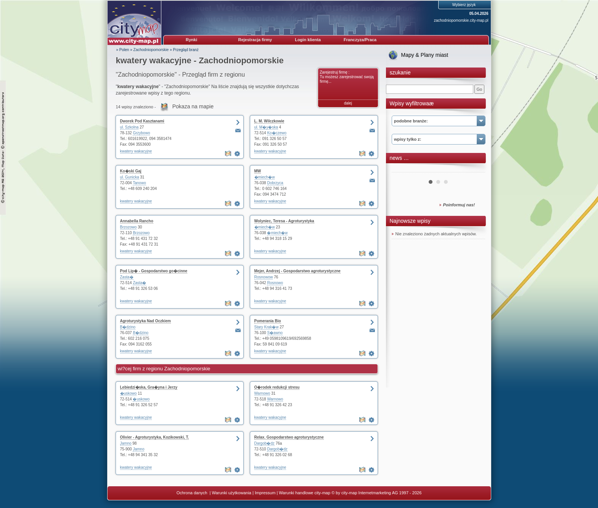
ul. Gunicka (129, 177)
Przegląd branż (186, 50)
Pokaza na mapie (193, 106)
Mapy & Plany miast (424, 55)
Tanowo (139, 183)
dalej (348, 103)
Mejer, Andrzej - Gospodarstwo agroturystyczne (297, 271)
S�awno (275, 333)
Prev (401, 169)
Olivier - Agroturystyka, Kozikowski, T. (154, 437)
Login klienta (308, 39)
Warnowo (262, 393)
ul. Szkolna (129, 127)
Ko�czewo (276, 133)
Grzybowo (141, 133)
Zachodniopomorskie (151, 50)
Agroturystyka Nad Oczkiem (145, 321)
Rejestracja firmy (255, 39)
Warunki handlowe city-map (304, 492)
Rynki (191, 39)
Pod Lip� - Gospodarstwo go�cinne (154, 271)
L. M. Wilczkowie (269, 121)
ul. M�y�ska (266, 127)
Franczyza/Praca (360, 39)
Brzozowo (128, 227)
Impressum (265, 492)
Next (475, 169)
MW (257, 171)
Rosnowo (275, 283)
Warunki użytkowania (231, 492)
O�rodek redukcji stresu (277, 387)
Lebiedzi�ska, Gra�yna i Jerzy (149, 387)
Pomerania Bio (267, 321)
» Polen (122, 50)
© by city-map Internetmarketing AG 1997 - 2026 (376, 492)
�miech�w (264, 177)
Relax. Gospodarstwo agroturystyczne (289, 437)
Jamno (126, 443)
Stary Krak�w (266, 327)
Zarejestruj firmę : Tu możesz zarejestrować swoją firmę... (347, 77)
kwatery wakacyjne (136, 151)
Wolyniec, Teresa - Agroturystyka (284, 221)
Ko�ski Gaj (130, 171)
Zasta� (126, 277)
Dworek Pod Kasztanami (142, 121)
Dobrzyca (275, 183)
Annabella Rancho (136, 221)
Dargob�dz (264, 443)
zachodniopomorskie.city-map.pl (461, 20)
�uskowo (128, 393)
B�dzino (128, 327)
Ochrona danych (193, 492)
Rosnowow (263, 277)
